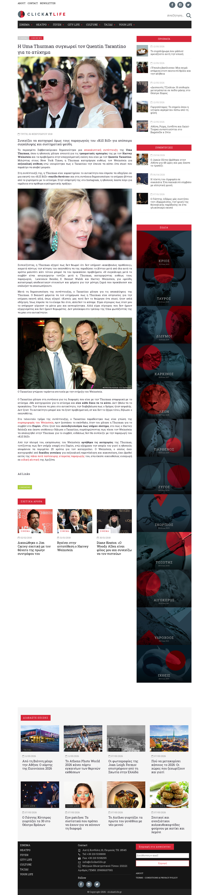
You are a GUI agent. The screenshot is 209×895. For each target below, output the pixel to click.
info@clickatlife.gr (94, 861)
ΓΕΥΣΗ (57, 24)
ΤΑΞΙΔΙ (108, 24)
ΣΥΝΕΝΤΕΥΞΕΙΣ (164, 147)
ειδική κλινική (30, 459)
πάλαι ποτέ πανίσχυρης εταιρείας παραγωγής (57, 456)
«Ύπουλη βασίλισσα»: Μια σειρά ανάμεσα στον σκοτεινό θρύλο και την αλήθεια (170, 70)
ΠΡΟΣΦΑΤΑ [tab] (164, 38)
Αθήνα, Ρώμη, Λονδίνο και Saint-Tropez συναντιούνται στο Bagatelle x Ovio (170, 129)
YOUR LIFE (125, 24)
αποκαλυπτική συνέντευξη (101, 149)
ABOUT (22, 3)
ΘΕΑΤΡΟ (41, 24)
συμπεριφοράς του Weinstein (36, 422)
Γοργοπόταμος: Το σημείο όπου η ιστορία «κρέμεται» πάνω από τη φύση (169, 109)
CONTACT (33, 3)
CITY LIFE (74, 24)
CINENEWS (24, 487)
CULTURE (92, 24)
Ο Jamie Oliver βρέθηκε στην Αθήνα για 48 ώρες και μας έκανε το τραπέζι (170, 162)
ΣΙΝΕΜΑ (24, 24)
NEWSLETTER (47, 3)
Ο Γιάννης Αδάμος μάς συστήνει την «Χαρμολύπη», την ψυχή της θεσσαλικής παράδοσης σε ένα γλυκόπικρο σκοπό (169, 203)
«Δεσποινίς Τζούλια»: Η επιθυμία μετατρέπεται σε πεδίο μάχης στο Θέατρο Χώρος (170, 90)
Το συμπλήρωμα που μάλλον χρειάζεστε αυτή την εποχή (166, 52)
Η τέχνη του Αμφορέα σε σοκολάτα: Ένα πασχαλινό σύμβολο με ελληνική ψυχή (170, 182)
